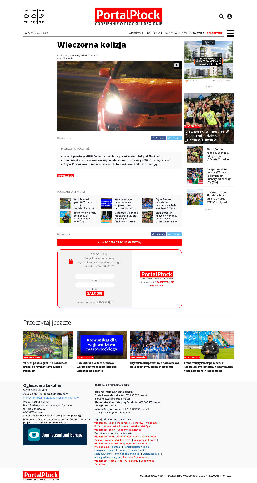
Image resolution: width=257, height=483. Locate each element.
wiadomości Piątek (105, 460)
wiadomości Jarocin (128, 436)
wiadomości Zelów (104, 429)
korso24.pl (122, 450)
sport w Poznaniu (128, 460)
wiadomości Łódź (104, 422)
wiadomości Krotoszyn (118, 440)
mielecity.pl (137, 450)
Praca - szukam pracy (36, 401)
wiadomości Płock (104, 436)
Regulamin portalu (220, 475)
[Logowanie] (230, 16)
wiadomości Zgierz (142, 426)
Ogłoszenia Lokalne (35, 390)
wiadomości (143, 443)
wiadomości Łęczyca (129, 429)
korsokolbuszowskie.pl (137, 446)
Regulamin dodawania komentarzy (187, 475)
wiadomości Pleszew (106, 443)
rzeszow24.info (103, 453)
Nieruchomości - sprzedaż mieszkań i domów (51, 397)
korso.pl (116, 446)
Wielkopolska (101, 446)
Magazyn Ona (128, 443)
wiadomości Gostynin (116, 426)
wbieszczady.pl (151, 453)
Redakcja (68, 58)
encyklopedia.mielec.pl (127, 453)
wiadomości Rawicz (145, 440)
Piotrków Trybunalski (135, 457)
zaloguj (94, 293)
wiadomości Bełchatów (130, 422)
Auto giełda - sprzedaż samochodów (45, 393)
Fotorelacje (65, 175)
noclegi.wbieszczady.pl (107, 457)
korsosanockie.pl (104, 450)
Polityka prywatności (151, 475)
